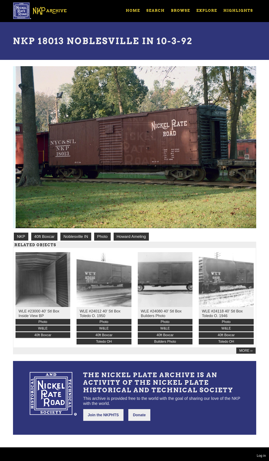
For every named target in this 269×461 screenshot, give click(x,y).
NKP (21, 236)
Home (133, 10)
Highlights (238, 10)
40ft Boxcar (44, 236)
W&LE (43, 328)
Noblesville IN (76, 236)
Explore (206, 10)
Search (155, 10)
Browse (180, 10)
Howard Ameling (131, 236)
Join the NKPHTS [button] (103, 415)
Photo (102, 236)
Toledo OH (104, 341)
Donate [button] (139, 415)
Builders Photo (165, 341)
